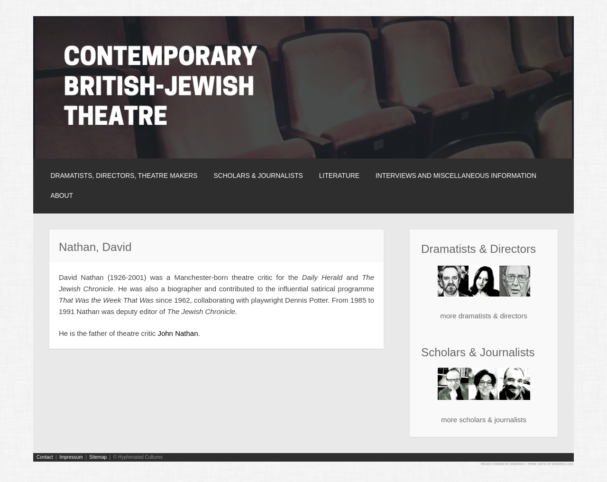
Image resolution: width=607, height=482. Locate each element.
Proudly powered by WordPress (502, 463)
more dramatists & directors (483, 316)
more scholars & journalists (483, 420)
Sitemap (98, 457)
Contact (45, 457)
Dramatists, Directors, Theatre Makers (123, 175)
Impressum (71, 457)
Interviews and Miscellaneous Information (456, 175)
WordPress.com (562, 463)
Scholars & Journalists (258, 175)
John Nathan (177, 333)
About (61, 195)
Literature (339, 175)
